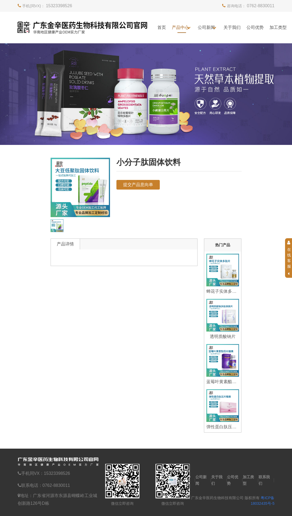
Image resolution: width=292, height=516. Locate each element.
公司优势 (255, 27)
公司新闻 (206, 27)
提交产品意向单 (138, 184)
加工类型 (278, 27)
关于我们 (232, 27)
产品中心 (180, 27)
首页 (161, 27)
